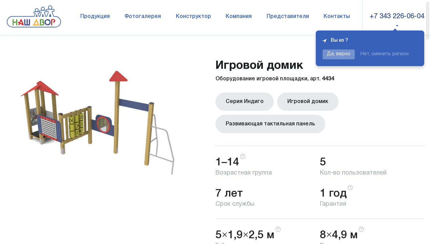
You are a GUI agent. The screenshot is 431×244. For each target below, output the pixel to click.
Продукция (95, 16)
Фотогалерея (142, 16)
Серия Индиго (245, 101)
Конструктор (193, 16)
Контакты (337, 16)
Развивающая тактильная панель (270, 124)
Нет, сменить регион (385, 54)
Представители (288, 16)
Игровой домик (307, 101)
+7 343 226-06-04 (397, 17)
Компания (239, 16)
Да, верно (338, 54)
